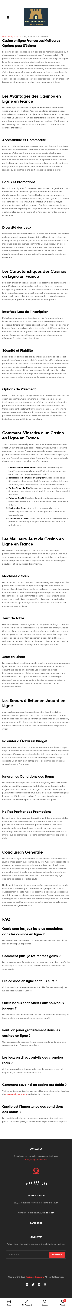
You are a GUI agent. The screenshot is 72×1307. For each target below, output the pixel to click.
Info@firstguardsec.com (36, 1159)
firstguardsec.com (35, 1277)
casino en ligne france (11, 36)
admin (45, 36)
